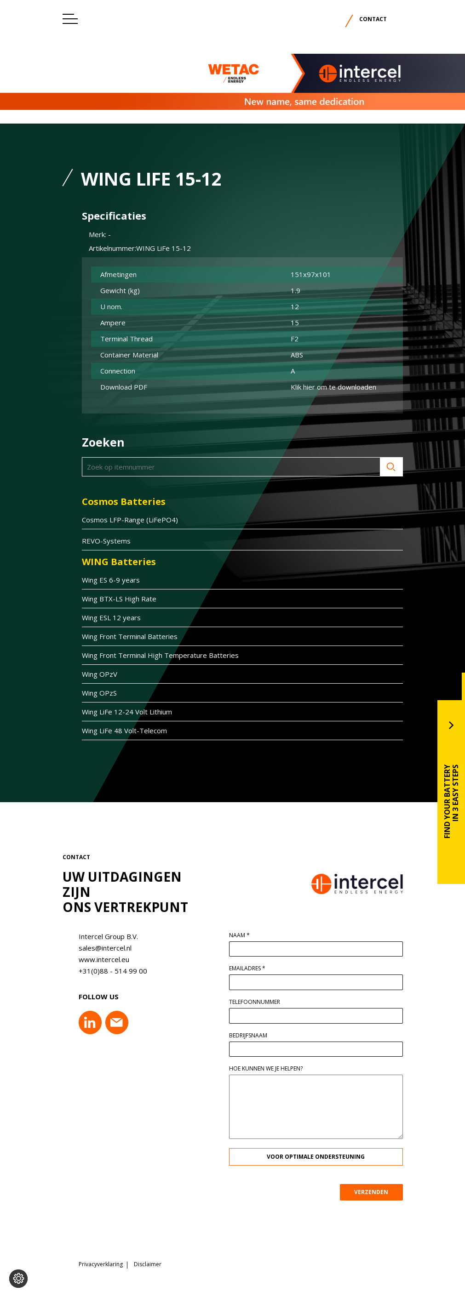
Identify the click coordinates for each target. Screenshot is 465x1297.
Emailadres (252, 968)
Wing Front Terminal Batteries (125, 636)
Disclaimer (147, 1261)
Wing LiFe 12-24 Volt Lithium (122, 711)
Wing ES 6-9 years (106, 579)
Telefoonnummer (259, 1002)
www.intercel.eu (99, 959)
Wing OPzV (95, 674)
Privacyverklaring (101, 1261)
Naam (244, 935)
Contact (373, 19)
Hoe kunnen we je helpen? (270, 1068)
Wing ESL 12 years (106, 617)
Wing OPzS (94, 692)
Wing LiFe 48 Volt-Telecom (119, 730)
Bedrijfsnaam (253, 1035)
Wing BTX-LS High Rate (114, 598)
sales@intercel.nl (100, 947)
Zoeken (386, 466)
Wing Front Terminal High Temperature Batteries (155, 655)
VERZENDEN (376, 1192)
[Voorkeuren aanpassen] (18, 1278)
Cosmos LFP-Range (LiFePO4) (125, 519)
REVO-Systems (101, 540)
